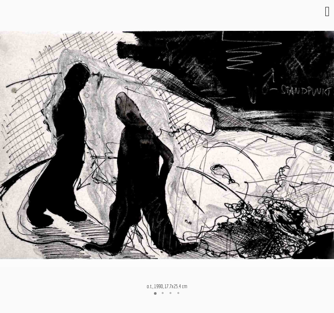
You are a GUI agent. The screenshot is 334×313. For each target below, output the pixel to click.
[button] (319, 149)
